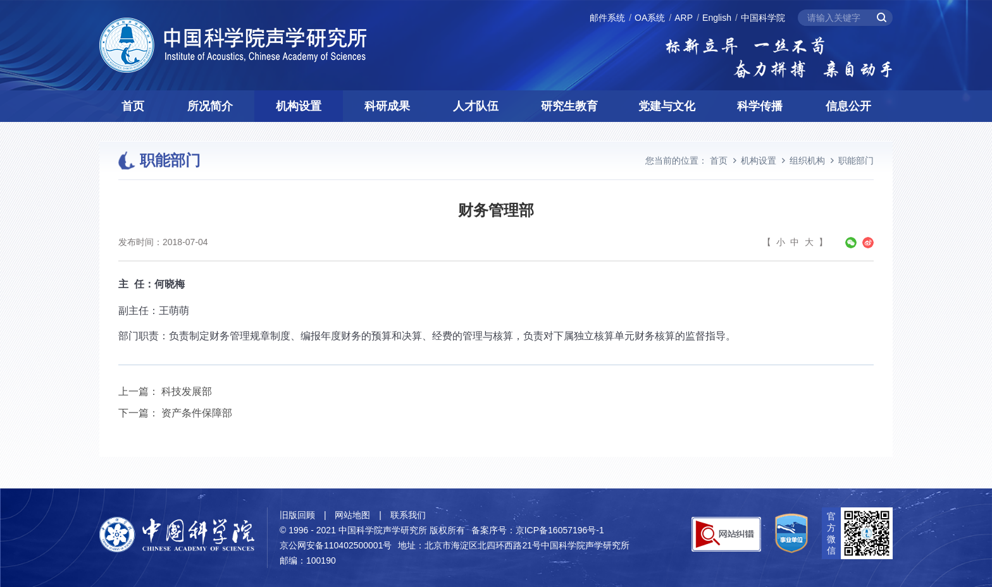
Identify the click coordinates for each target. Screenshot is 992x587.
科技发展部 (186, 391)
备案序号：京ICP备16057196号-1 (537, 530)
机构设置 (298, 106)
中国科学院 (763, 18)
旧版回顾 (297, 515)
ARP (683, 18)
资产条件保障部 (196, 413)
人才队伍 (476, 106)
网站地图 (352, 515)
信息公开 (848, 106)
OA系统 (650, 18)
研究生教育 (569, 106)
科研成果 (387, 106)
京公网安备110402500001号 (336, 545)
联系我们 (408, 515)
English (716, 18)
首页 (132, 106)
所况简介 (210, 106)
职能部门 (856, 160)
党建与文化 (666, 106)
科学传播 (760, 106)
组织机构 (807, 160)
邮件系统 (607, 18)
